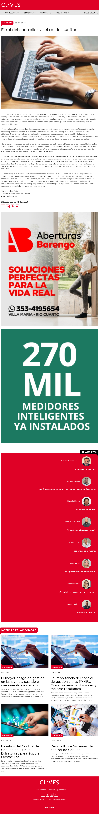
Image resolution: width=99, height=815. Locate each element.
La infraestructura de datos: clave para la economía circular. (67, 490)
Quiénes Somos (39, 790)
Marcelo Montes (74, 502)
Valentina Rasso (74, 584)
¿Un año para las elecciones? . (81, 531)
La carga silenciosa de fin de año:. (79, 572)
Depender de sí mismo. (84, 552)
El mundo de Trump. (86, 510)
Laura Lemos (75, 564)
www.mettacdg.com (9, 196)
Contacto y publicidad (57, 790)
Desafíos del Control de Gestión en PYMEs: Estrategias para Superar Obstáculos (21, 752)
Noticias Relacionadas (18, 630)
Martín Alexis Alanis (72, 522)
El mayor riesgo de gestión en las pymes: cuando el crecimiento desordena (22, 682)
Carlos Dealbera (74, 605)
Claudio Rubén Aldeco (71, 461)
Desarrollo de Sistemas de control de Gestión (72, 748)
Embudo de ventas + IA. (84, 470)
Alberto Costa (75, 543)
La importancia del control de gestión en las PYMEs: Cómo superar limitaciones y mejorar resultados (74, 684)
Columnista (7, 23)
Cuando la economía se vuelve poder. (77, 593)
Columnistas (89, 453)
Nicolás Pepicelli (74, 482)
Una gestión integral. (86, 613)
